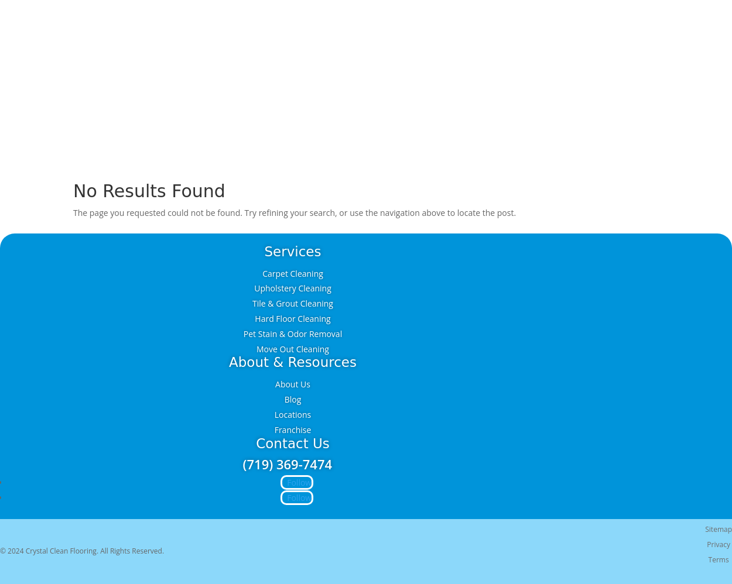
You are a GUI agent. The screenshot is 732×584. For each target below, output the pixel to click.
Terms (719, 560)
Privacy (718, 544)
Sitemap (718, 529)
